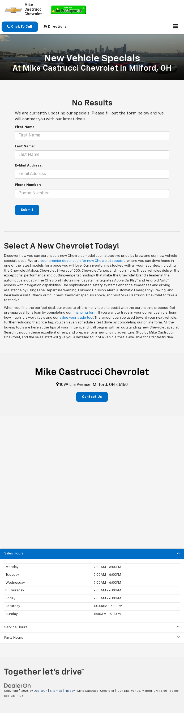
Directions (55, 26)
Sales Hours (92, 553)
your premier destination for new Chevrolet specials (82, 261)
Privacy (70, 690)
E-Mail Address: (29, 165)
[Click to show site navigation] (175, 27)
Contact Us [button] (92, 397)
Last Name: (25, 146)
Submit (27, 210)
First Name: (25, 127)
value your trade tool (76, 317)
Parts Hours (92, 637)
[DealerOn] (17, 686)
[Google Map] (92, 482)
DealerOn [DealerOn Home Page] (40, 690)
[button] (20, 27)
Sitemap (56, 690)
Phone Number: (28, 185)
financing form (84, 312)
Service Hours (92, 627)
